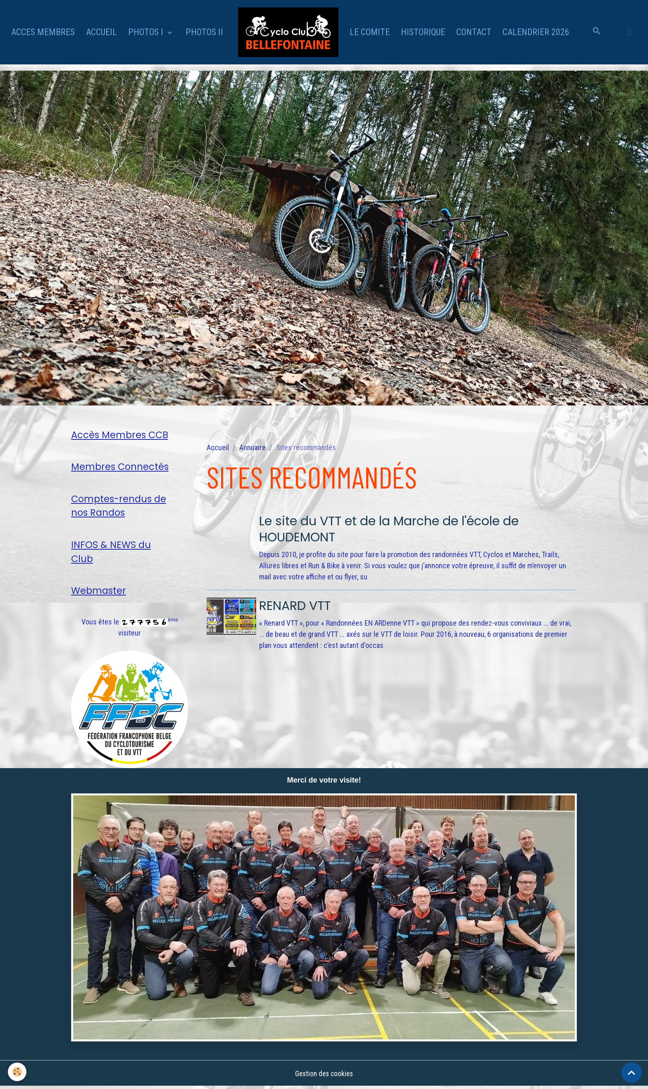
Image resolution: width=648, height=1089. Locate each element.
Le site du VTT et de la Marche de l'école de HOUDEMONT (400, 528)
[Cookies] (17, 1072)
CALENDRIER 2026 (536, 32)
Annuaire (252, 447)
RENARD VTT (298, 605)
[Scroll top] (631, 1072)
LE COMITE (370, 32)
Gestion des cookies (324, 1076)
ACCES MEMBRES (43, 32)
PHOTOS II (204, 32)
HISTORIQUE (423, 32)
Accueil (218, 447)
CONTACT (473, 32)
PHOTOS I (146, 32)
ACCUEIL (101, 32)
